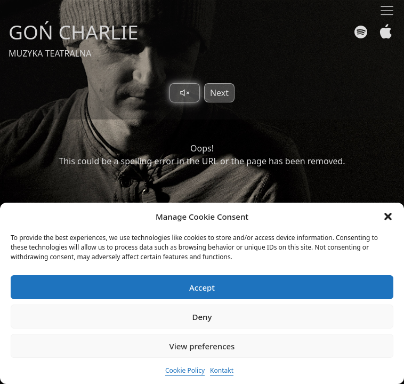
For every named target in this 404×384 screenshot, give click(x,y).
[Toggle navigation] (387, 10)
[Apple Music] (383, 32)
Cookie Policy (185, 370)
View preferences (202, 346)
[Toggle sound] (184, 92)
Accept (202, 287)
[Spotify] (360, 32)
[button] (388, 216)
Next (219, 93)
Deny (202, 316)
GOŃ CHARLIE (74, 31)
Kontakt (221, 370)
